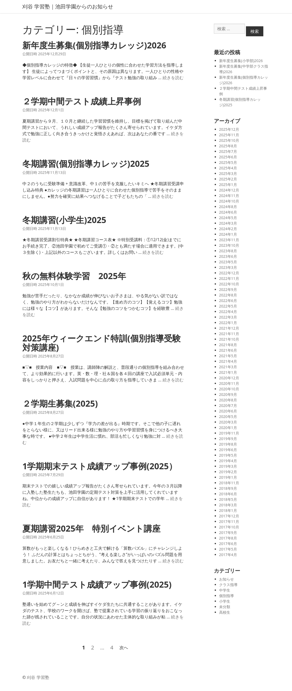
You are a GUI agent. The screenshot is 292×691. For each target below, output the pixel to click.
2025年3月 (228, 173)
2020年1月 (228, 427)
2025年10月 (229, 140)
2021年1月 (228, 372)
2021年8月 (228, 344)
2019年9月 (228, 438)
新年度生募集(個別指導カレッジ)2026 (94, 45)
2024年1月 (228, 234)
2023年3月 (228, 267)
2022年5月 (228, 306)
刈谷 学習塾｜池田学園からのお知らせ (67, 6)
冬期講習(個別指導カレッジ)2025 (85, 163)
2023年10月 (229, 245)
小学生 (224, 601)
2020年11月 (229, 383)
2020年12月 (229, 377)
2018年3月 (228, 504)
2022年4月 (228, 311)
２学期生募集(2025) (60, 403)
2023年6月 (228, 256)
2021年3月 (228, 366)
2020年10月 (229, 388)
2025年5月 (228, 162)
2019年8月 (228, 444)
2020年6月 (228, 410)
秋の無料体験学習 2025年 (74, 275)
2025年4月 (228, 167)
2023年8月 (228, 250)
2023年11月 (229, 239)
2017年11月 (229, 521)
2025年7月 (228, 151)
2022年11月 (229, 278)
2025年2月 (228, 178)
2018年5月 (228, 499)
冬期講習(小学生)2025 (64, 219)
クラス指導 (228, 584)
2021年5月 (228, 355)
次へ (123, 647)
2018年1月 (228, 510)
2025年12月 (229, 129)
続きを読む (173, 77)
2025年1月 (228, 184)
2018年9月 (228, 488)
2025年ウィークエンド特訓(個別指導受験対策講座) (101, 342)
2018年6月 (228, 493)
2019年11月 (229, 433)
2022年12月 (229, 272)
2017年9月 (228, 532)
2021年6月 (228, 350)
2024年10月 (229, 201)
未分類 (224, 606)
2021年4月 (228, 361)
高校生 (224, 612)
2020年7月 (228, 405)
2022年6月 (228, 300)
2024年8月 (228, 206)
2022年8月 (228, 294)
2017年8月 (228, 538)
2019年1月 (228, 477)
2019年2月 (228, 471)
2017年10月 (229, 526)
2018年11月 (229, 482)
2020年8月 (228, 399)
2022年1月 (228, 322)
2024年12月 (229, 190)
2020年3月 (228, 422)
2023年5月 (228, 261)
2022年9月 (228, 289)
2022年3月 (228, 317)
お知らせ (226, 579)
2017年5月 (228, 549)
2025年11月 (229, 134)
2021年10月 (229, 339)
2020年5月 (228, 416)
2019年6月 (228, 449)
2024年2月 (228, 228)
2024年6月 (228, 212)
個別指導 (226, 595)
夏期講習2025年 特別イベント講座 (91, 528)
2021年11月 (229, 333)
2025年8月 (228, 145)
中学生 (224, 590)
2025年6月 (228, 156)
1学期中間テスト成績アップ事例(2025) (97, 584)
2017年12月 (229, 515)
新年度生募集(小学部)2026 (241, 60)
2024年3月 (228, 223)
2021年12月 (229, 328)
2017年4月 (228, 554)
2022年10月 (229, 283)
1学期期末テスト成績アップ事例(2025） (99, 466)
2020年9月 (228, 394)
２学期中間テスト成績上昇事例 (81, 101)
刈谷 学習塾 (38, 677)
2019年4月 (228, 460)
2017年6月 (228, 543)
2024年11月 (229, 195)
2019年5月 (228, 455)
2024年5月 (228, 217)
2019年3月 (228, 466)
